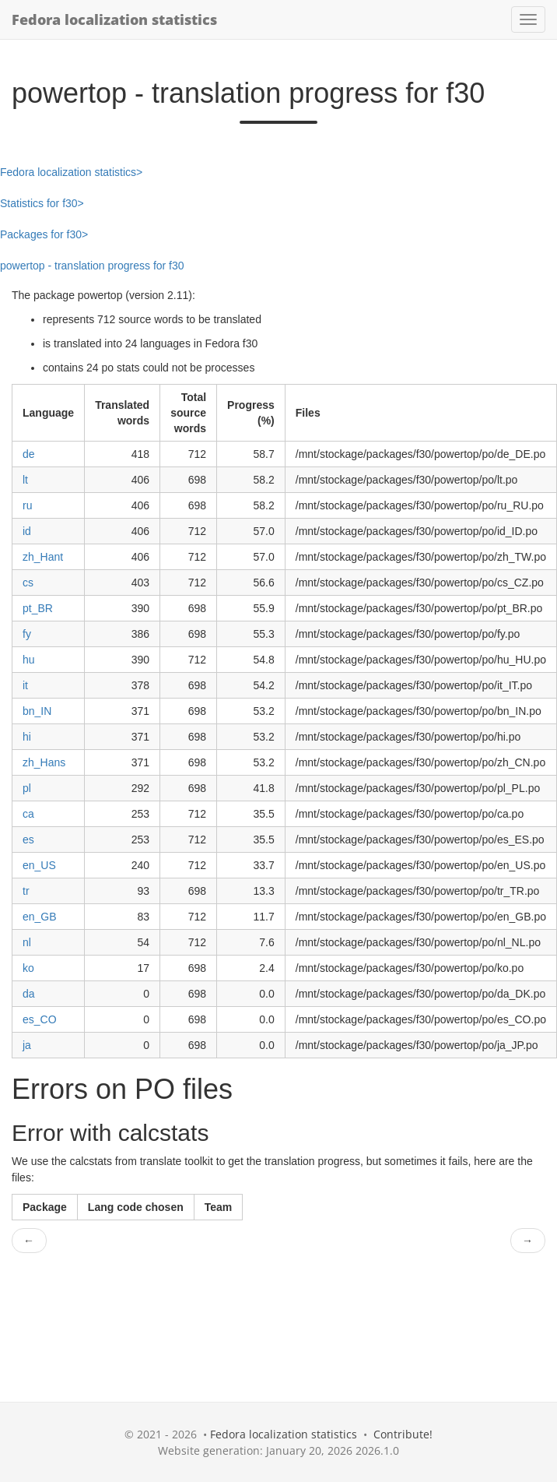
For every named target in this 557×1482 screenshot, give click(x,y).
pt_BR (38, 608)
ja (27, 1045)
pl (27, 788)
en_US (39, 865)
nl (27, 942)
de (29, 454)
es (28, 839)
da (29, 993)
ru (27, 505)
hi (27, 736)
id (27, 531)
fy (27, 634)
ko (28, 968)
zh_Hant (43, 557)
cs (28, 582)
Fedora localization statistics (114, 19)
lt (25, 479)
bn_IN (37, 711)
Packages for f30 (41, 234)
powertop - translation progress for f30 (92, 265)
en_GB (40, 916)
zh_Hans (44, 762)
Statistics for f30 (39, 203)
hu (29, 659)
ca (28, 814)
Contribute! (403, 1434)
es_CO (40, 1019)
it (25, 685)
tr (26, 891)
